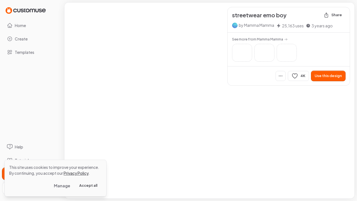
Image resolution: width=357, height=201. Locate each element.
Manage (62, 185)
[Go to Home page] (26, 10)
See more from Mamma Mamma (260, 39)
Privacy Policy (76, 173)
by (256, 25)
